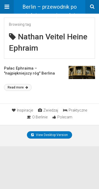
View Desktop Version (49, 135)
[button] (7, 7)
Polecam (62, 117)
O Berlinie (37, 117)
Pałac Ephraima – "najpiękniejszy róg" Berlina (29, 71)
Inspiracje (22, 110)
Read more (18, 87)
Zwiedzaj (48, 110)
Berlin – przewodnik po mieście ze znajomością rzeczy (49, 9)
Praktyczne (75, 110)
